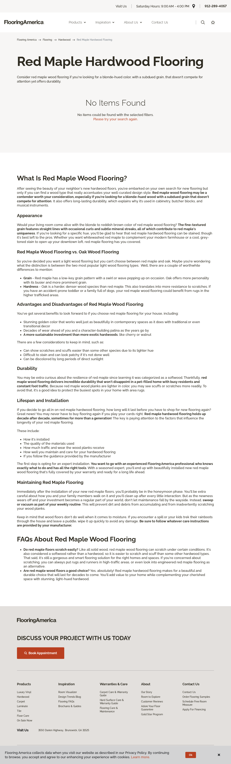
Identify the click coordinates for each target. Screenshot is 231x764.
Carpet (21, 701)
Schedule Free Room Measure (194, 703)
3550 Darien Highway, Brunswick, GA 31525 (63, 730)
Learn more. (140, 757)
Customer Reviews (152, 701)
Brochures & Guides (69, 706)
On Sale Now (24, 720)
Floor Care (23, 715)
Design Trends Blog (69, 696)
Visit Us (121, 6)
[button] (202, 22)
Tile (19, 710)
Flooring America (27, 39)
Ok (190, 755)
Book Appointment (40, 653)
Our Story (146, 692)
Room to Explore (150, 696)
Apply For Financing (194, 709)
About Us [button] (133, 22)
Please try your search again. (115, 119)
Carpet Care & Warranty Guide (114, 694)
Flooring (47, 39)
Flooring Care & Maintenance (109, 710)
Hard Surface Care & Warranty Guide (112, 702)
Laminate (22, 706)
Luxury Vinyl (24, 692)
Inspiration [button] (105, 22)
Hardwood (64, 39)
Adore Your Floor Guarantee (150, 708)
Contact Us (160, 22)
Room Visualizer (67, 692)
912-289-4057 (216, 6)
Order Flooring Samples (196, 696)
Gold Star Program (152, 714)
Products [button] (77, 22)
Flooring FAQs (66, 701)
